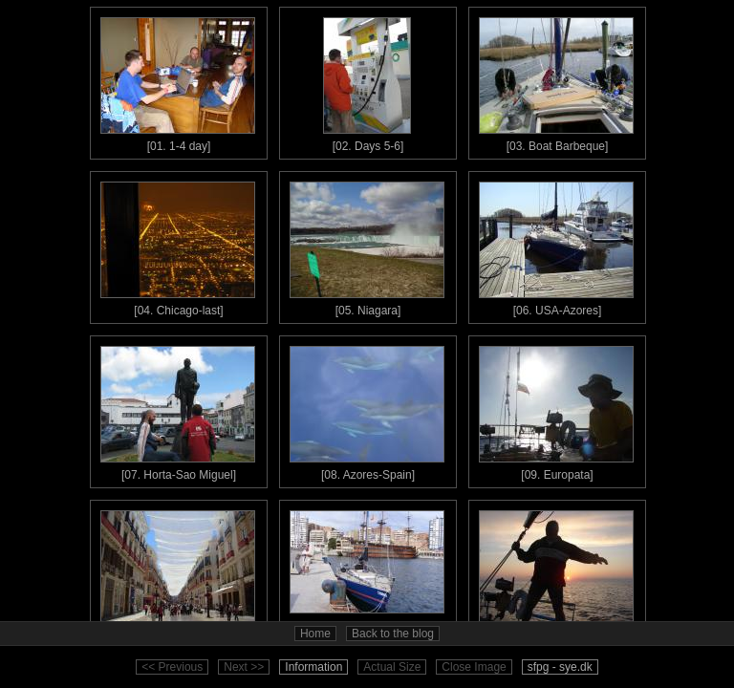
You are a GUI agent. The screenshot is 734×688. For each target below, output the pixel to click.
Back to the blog (393, 633)
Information (313, 667)
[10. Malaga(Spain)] (178, 573)
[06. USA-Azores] (556, 244)
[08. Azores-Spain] (367, 409)
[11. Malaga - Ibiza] (367, 573)
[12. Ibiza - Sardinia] (556, 573)
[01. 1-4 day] (178, 80)
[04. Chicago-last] (178, 244)
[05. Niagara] (367, 244)
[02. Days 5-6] (367, 80)
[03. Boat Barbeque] (556, 80)
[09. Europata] (556, 409)
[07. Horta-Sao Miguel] (178, 409)
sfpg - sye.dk (560, 667)
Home (315, 633)
